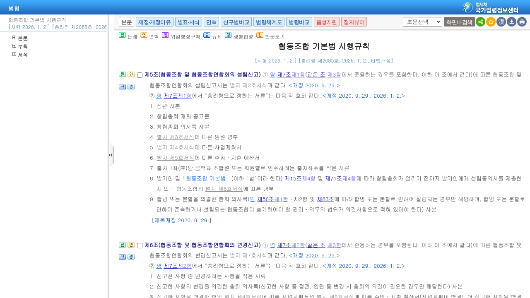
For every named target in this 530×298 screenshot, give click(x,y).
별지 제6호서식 (224, 188)
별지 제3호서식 (175, 137)
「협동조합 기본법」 (206, 178)
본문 (20, 37)
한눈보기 (270, 36)
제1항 (298, 74)
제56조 (266, 199)
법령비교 (299, 22)
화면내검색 (459, 22)
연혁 (211, 22)
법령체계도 (269, 22)
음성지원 (326, 22)
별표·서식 (189, 22)
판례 (128, 36)
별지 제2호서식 (248, 85)
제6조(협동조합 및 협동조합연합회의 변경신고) (203, 245)
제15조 (293, 178)
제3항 (334, 74)
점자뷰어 (354, 22)
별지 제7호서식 (248, 255)
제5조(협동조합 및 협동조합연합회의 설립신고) (203, 74)
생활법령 (239, 36)
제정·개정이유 (154, 22)
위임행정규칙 (181, 36)
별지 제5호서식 (175, 157)
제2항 (298, 245)
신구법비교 (236, 22)
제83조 (325, 199)
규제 (212, 36)
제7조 (284, 74)
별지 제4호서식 (175, 147)
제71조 (333, 178)
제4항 (309, 178)
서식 (20, 54)
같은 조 (316, 74)
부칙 (20, 46)
